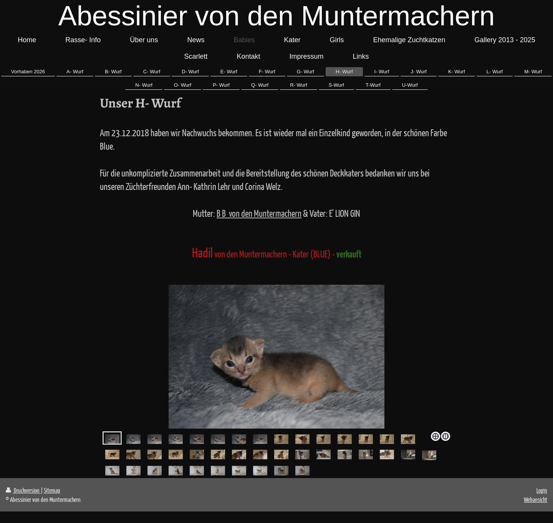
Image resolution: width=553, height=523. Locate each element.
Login (541, 490)
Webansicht (535, 499)
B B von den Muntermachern (259, 213)
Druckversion (23, 490)
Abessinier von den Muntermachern (276, 15)
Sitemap (52, 490)
